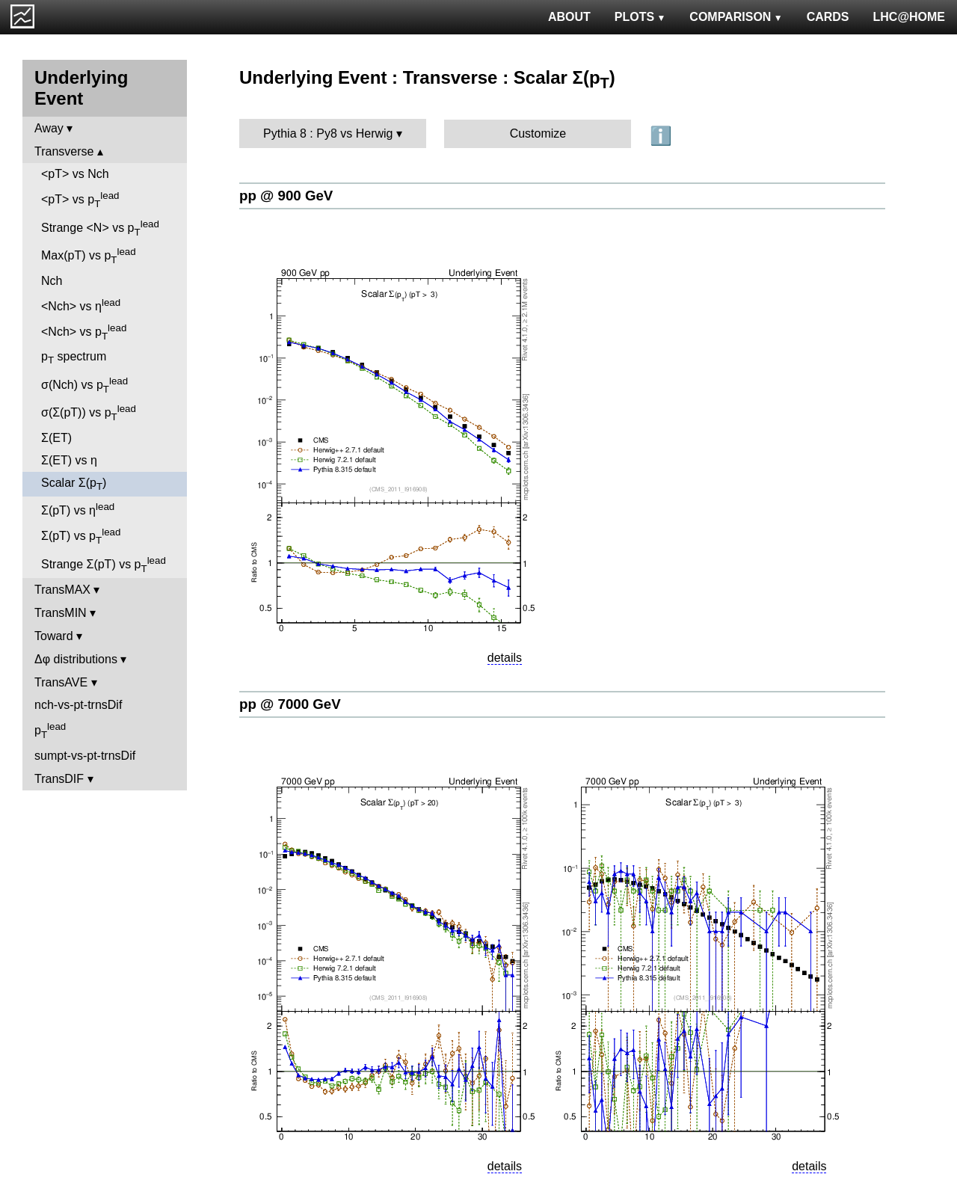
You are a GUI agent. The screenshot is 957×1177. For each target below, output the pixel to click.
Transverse (63, 151)
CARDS (828, 16)
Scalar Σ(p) (73, 484)
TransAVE (60, 682)
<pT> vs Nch (75, 174)
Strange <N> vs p (100, 228)
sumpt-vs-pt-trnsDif (84, 755)
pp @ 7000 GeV (290, 704)
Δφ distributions (75, 659)
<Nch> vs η (80, 305)
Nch (51, 280)
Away (49, 128)
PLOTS (640, 16)
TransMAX (62, 589)
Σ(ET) (56, 437)
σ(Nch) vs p (84, 385)
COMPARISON (735, 16)
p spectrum (73, 358)
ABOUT (569, 16)
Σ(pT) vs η (77, 509)
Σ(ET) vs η (69, 460)
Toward (53, 636)
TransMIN (60, 612)
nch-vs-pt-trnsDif (78, 704)
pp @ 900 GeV (286, 195)
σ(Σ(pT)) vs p (88, 412)
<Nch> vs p (83, 332)
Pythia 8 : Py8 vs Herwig (328, 133)
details (504, 657)
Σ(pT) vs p (80, 536)
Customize (538, 133)
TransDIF (59, 778)
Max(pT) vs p (88, 255)
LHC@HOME (909, 16)
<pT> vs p (80, 199)
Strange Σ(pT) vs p (103, 564)
